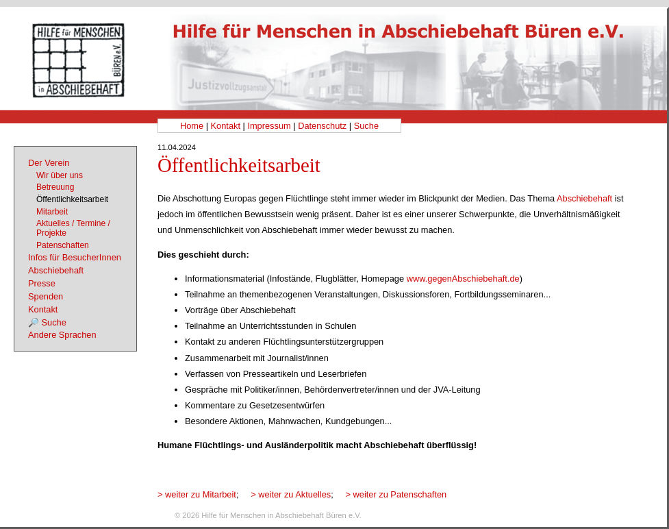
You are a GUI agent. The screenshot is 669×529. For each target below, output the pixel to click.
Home (191, 126)
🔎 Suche (47, 322)
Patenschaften (62, 245)
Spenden (45, 296)
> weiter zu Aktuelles (291, 494)
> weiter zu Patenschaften (396, 494)
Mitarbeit (52, 212)
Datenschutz (322, 126)
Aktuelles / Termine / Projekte (73, 228)
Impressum (268, 126)
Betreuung (55, 187)
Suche (366, 126)
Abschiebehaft (584, 198)
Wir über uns (59, 175)
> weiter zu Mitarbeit (196, 494)
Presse (41, 283)
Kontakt (225, 126)
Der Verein (48, 163)
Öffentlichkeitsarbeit (72, 199)
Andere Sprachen (62, 335)
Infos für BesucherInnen (74, 257)
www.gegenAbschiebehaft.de (463, 278)
